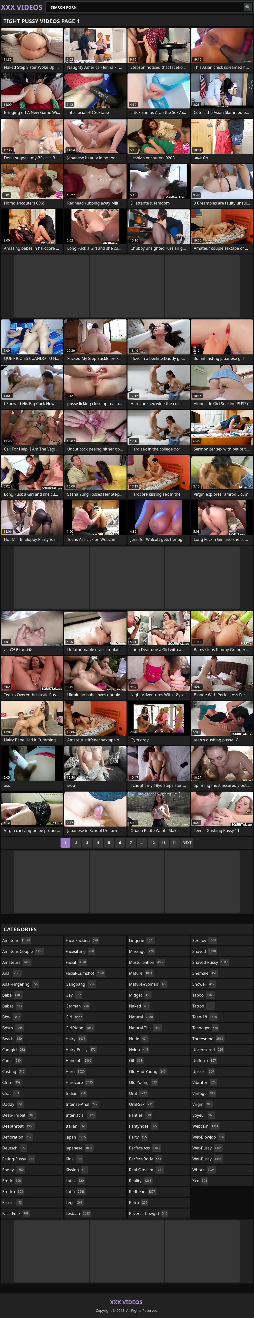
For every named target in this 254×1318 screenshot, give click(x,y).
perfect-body (145, 1159)
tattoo (203, 1006)
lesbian (78, 1213)
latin (76, 1191)
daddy (13, 1104)
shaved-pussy (210, 962)
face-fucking (82, 940)
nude (139, 1038)
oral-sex (141, 1104)
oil (136, 1060)
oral (138, 1093)
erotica (13, 1191)
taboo (203, 995)
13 (164, 842)
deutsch (14, 1148)
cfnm (12, 1082)
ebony (13, 1170)
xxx (200, 1180)
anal (12, 973)
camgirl (14, 1049)
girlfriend (80, 1028)
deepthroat (18, 1126)
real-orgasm (146, 1170)
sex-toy (204, 940)
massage (142, 951)
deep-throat (19, 1115)
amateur (16, 940)
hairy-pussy (81, 1049)
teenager (205, 1028)
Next (187, 842)
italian (76, 1126)
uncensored (208, 1049)
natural (141, 1017)
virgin (202, 1104)
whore (204, 1170)
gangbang (81, 984)
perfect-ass (145, 1148)
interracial (81, 1115)
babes (12, 1006)
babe (12, 995)
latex (75, 1180)
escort (12, 1202)
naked (139, 1006)
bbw (11, 1017)
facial (76, 962)
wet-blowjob (208, 1137)
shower (204, 984)
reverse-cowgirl (148, 1213)
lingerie (142, 940)
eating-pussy (18, 1159)
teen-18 (205, 1017)
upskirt (203, 1071)
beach (12, 1038)
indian (76, 1093)
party (138, 1137)
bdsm (13, 1028)
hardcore (80, 1082)
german (78, 1006)
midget (140, 995)
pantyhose (143, 1126)
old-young (143, 1082)
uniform (204, 1060)
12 (153, 842)
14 (175, 842)
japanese (80, 1148)
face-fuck (16, 1213)
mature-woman (148, 984)
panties (140, 1115)
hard (76, 1071)
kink (74, 1159)
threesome (208, 1038)
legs (75, 1202)
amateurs (17, 962)
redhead (143, 1191)
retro (138, 1202)
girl (74, 1017)
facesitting (80, 951)
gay (74, 995)
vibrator (204, 1082)
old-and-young (148, 1071)
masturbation (147, 962)
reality (141, 1180)
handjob (79, 1060)
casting (14, 1071)
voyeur (203, 1115)
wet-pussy (207, 1148)
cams (12, 1060)
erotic (12, 1180)
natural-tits (145, 1028)
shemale (205, 973)
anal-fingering (20, 984)
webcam (206, 1126)
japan (76, 1137)
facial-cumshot (85, 973)
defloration (17, 1137)
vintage (204, 1093)
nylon (139, 1049)
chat (11, 1093)
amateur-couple (23, 951)
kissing (77, 1170)
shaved (204, 951)
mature (141, 973)
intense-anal (82, 1104)
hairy (76, 1038)
